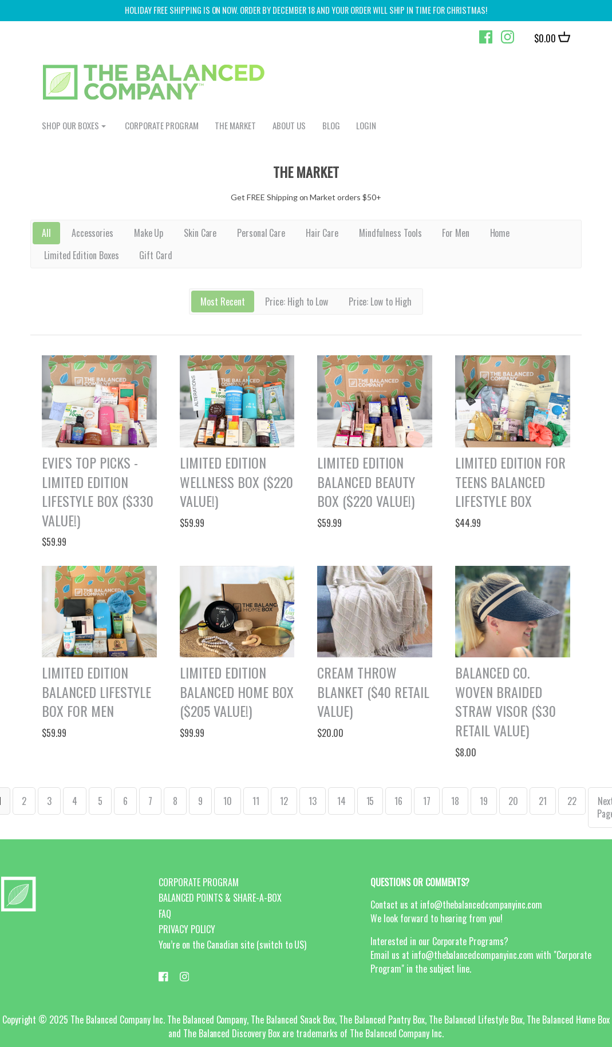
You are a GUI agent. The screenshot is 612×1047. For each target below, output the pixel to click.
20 (513, 801)
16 (398, 801)
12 (284, 801)
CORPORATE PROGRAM (162, 125)
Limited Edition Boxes (82, 255)
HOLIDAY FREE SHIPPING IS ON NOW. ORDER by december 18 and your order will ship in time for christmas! (306, 10)
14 (341, 801)
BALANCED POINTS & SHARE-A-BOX (220, 898)
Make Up (149, 233)
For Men (455, 233)
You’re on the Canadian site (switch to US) (232, 944)
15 (370, 801)
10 (227, 801)
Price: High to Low (297, 301)
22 (572, 801)
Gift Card (155, 255)
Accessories (93, 233)
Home (500, 233)
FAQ (165, 914)
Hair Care (322, 233)
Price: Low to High (380, 301)
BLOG (331, 125)
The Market (235, 125)
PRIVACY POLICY (187, 929)
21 (543, 801)
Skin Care (200, 233)
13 (313, 801)
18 (455, 801)
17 (427, 801)
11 (255, 801)
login (366, 125)
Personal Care (261, 233)
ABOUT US (289, 125)
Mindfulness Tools (391, 233)
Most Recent (222, 301)
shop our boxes (70, 125)
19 (484, 801)
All (46, 233)
